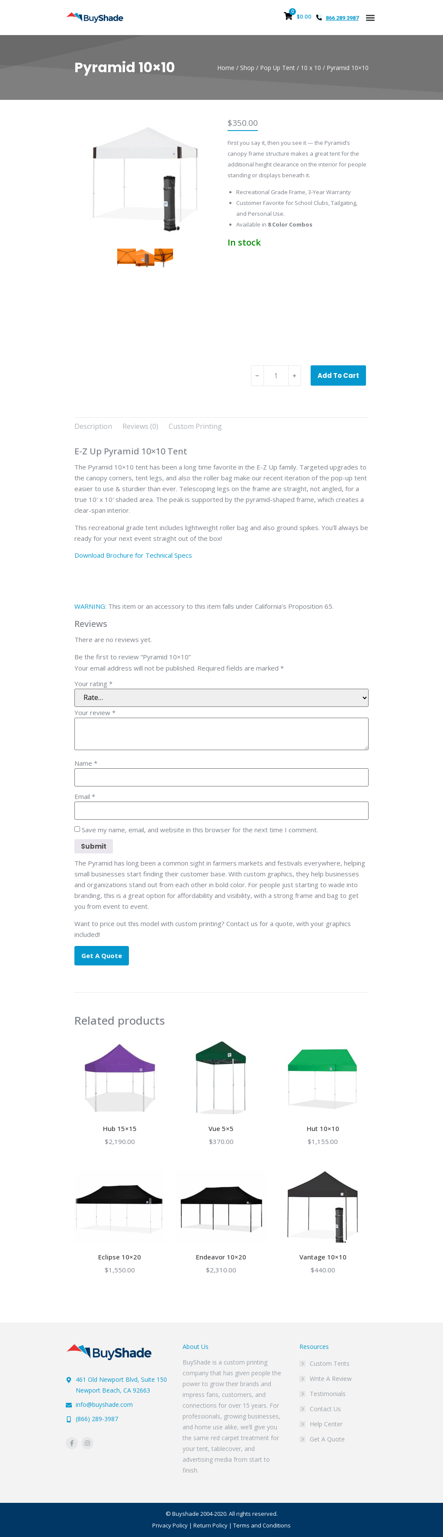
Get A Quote (327, 1439)
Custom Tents (330, 1363)
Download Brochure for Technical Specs (133, 555)
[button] (370, 17)
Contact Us (325, 1409)
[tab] (93, 426)
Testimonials (328, 1394)
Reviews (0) (140, 426)
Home (225, 68)
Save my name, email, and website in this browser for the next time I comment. (200, 830)
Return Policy (210, 1525)
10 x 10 (311, 68)
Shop (247, 68)
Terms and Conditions (262, 1525)
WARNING (89, 606)
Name (85, 763)
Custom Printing (195, 426)
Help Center (326, 1424)
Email (84, 796)
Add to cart (338, 375)
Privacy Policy (170, 1525)
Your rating (93, 684)
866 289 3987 (342, 18)
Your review (95, 712)
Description (93, 426)
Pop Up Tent (277, 68)
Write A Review (331, 1378)
